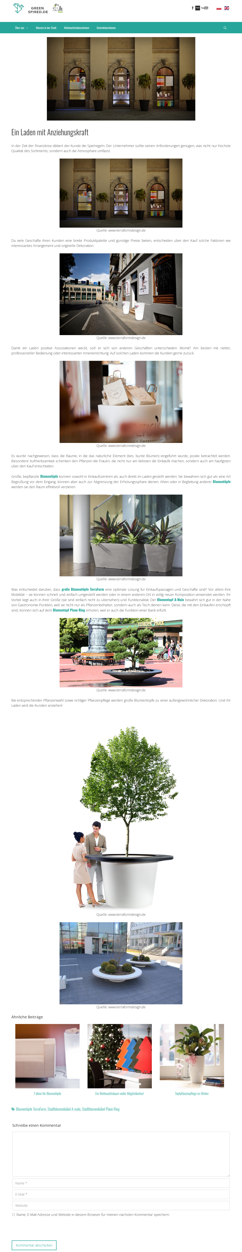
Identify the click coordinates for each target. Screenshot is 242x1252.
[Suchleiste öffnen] (225, 27)
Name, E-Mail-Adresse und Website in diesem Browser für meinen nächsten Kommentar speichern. (93, 1214)
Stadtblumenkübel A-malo (63, 1109)
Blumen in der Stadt (46, 28)
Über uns (23, 27)
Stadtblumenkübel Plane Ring (100, 1109)
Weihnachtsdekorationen (76, 28)
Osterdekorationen (106, 28)
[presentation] (41, 1229)
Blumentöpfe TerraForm (31, 1109)
